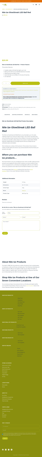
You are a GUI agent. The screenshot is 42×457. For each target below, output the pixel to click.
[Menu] (39, 4)
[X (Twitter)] (5, 449)
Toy (18, 109)
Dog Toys (33, 107)
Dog (9, 109)
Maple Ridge (5, 374)
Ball (6, 109)
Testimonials (5, 400)
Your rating (4, 213)
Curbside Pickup (6, 411)
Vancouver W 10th (6, 365)
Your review (6, 221)
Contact (4, 416)
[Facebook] (3, 449)
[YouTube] (11, 449)
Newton (31, 90)
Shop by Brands (6, 345)
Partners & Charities (7, 398)
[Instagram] (8, 449)
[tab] (7, 114)
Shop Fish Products (7, 337)
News (3, 386)
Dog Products (19, 107)
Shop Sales (4, 384)
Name (4, 217)
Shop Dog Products (7, 295)
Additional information (17, 114)
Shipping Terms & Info (7, 409)
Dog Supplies (27, 107)
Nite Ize (5, 15)
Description (7, 114)
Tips (3, 412)
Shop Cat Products (7, 308)
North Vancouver (22, 90)
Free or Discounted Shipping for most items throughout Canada (17, 96)
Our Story (4, 395)
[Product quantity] (6, 83)
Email (24, 217)
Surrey (28, 90)
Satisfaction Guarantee (7, 396)
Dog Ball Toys (12, 107)
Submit (5, 233)
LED (11, 109)
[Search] (33, 4)
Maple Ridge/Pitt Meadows (9, 91)
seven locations (30, 285)
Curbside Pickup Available (8, 94)
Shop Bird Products (7, 329)
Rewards (4, 414)
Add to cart (25, 83)
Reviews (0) (27, 114)
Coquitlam (36, 90)
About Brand (34, 114)
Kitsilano (17, 90)
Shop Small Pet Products (9, 321)
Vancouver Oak (11, 90)
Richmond (5, 90)
